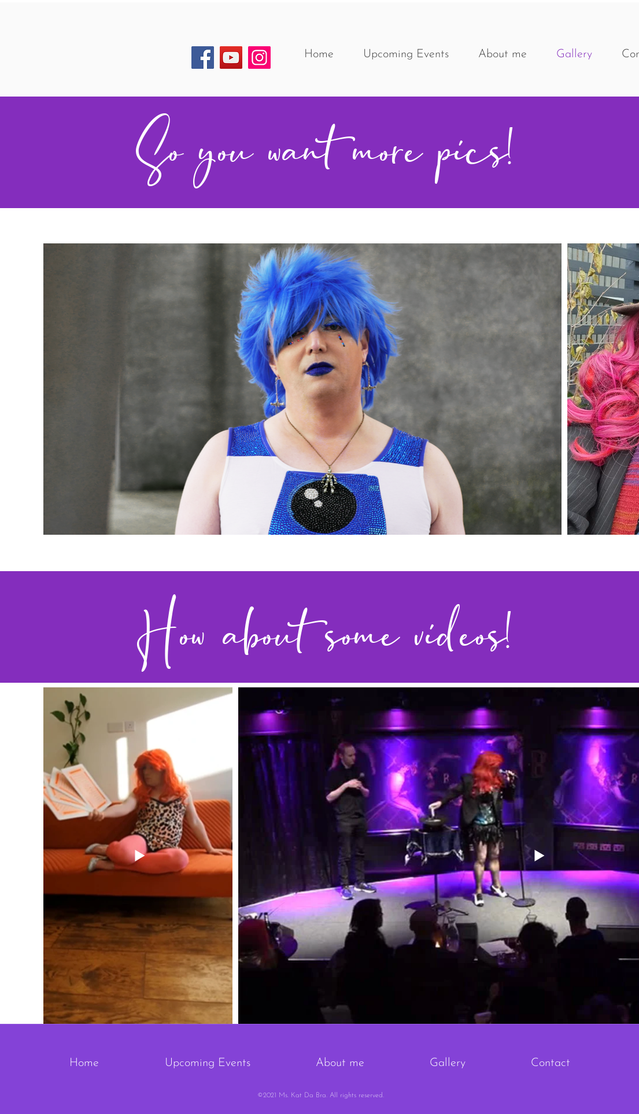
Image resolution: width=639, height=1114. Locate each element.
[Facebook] (202, 57)
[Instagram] (259, 57)
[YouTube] (231, 57)
